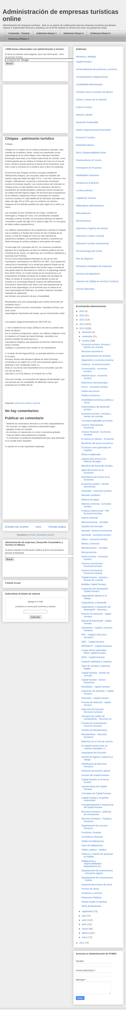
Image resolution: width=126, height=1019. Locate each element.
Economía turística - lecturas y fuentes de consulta (96, 415)
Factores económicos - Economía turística (92, 571)
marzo (85, 928)
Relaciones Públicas (91, 897)
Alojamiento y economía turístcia (97, 360)
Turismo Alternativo (85, 289)
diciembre (87, 332)
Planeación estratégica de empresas (94, 266)
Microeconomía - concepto (94, 548)
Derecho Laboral (84, 114)
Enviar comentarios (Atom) (42, 535)
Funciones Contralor (91, 832)
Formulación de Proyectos (89, 167)
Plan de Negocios (84, 258)
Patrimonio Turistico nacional (90, 236)
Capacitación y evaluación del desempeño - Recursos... (96, 608)
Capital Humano (84, 61)
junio (84, 920)
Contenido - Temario (19, 33)
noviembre (87, 336)
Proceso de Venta (90, 889)
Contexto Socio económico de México (94, 92)
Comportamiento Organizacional (92, 77)
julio (84, 916)
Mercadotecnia (83, 213)
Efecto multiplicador (91, 454)
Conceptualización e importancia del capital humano (97, 806)
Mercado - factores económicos (96, 530)
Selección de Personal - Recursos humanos (93, 710)
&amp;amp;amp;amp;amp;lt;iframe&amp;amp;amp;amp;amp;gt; (40, 71)
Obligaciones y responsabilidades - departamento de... (92, 864)
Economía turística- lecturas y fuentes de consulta (95, 345)
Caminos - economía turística (95, 364)
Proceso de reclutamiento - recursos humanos (94, 724)
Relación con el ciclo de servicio (97, 741)
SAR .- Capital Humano (92, 641)
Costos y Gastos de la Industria (91, 99)
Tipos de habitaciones (92, 845)
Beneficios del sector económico (97, 443)
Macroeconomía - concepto (94, 522)
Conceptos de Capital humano (96, 793)
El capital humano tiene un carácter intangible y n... (94, 747)
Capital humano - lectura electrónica (93, 681)
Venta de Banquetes (91, 906)
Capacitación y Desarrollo (94, 602)
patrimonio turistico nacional (27, 403)
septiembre (87, 911)
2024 (82, 311)
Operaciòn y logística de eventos (92, 228)
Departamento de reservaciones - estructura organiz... (97, 871)
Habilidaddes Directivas (87, 175)
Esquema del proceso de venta (96, 884)
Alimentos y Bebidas (86, 56)
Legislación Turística (86, 198)
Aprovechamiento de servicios (96, 356)
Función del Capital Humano (95, 775)
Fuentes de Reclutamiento (94, 730)
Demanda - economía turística (96, 535)
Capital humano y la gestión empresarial (95, 799)
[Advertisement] (9, 950)
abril (84, 924)
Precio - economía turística (94, 387)
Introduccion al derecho (87, 183)
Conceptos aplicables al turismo (97, 420)
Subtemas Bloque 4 (18, 39)
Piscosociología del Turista (89, 251)
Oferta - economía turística (94, 539)
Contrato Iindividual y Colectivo (96, 661)
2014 (82, 324)
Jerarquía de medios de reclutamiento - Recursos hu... (97, 717)
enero (85, 937)
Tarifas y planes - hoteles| (93, 849)
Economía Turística (85, 137)
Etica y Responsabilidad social (91, 152)
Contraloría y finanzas (92, 836)
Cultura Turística (84, 107)
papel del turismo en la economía (92, 471)
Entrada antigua (57, 526)
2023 (82, 315)
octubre (86, 340)
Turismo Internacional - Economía (92, 426)
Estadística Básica (85, 145)
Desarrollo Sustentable (87, 122)
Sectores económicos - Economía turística (92, 564)
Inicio (38, 526)
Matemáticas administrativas (90, 205)
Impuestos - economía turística (96, 491)
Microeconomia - (89, 552)
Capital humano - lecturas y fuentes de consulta (94, 578)
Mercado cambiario (90, 495)
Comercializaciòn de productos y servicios (96, 69)
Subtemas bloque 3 (100, 33)
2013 (82, 328)
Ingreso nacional (89, 517)
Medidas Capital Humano (93, 584)
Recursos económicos (92, 351)
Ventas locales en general (94, 902)
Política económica (90, 395)
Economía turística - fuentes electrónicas (95, 485)
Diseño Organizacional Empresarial (93, 130)
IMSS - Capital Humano (93, 657)
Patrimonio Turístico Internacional (92, 243)
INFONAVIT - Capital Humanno (96, 646)
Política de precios (90, 391)
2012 (82, 943)
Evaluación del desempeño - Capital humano (95, 590)
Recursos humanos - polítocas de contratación (96, 813)
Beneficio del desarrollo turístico (97, 466)
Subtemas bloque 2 (73, 33)
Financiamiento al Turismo (89, 160)
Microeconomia (83, 220)
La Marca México (84, 190)
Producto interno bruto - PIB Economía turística (95, 512)
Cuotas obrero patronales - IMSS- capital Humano (94, 651)
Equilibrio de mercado (92, 526)
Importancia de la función (93, 752)
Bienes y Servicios (90, 543)
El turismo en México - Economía (97, 439)
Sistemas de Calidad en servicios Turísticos (97, 281)
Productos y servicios (91, 893)
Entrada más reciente (16, 526)
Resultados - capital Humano (95, 686)
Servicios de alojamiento (88, 274)
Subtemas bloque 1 (46, 33)
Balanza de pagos (90, 499)
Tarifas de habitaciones (92, 841)
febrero (85, 933)
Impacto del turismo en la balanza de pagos (93, 460)
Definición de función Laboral (95, 771)
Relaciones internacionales (94, 382)
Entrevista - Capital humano (95, 698)
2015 (82, 319)
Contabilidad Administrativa (89, 84)
